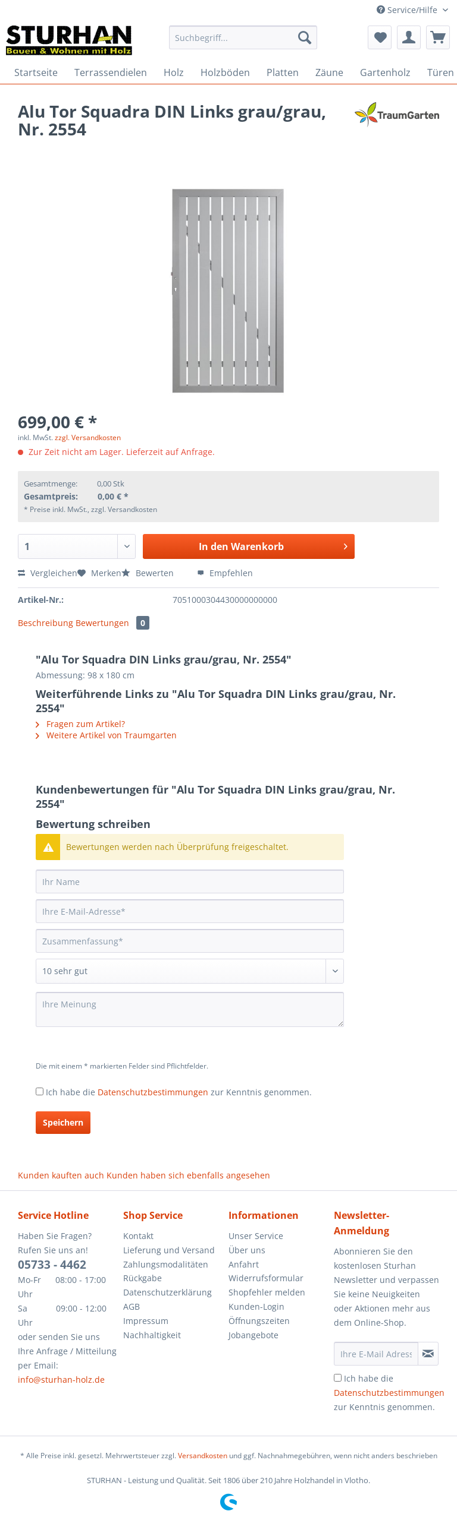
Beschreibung (45, 622)
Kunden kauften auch (61, 1175)
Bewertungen (112, 622)
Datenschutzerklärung (167, 1292)
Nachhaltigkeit (152, 1335)
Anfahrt (243, 1264)
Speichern (63, 1122)
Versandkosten (202, 1456)
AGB (131, 1306)
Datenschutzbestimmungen (153, 1092)
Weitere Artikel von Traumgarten (106, 735)
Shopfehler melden (266, 1292)
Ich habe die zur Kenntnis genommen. (179, 1092)
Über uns (246, 1250)
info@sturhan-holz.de (61, 1379)
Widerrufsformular (265, 1278)
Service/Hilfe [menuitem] (408, 9)
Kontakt (138, 1235)
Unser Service (255, 1235)
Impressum (145, 1320)
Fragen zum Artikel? (80, 723)
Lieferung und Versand (169, 1250)
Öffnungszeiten (259, 1320)
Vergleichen (47, 573)
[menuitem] (243, 43)
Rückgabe (142, 1278)
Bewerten (148, 573)
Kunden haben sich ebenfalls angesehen (188, 1175)
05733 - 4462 (52, 1264)
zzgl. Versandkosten (88, 437)
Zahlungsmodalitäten (165, 1264)
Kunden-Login (256, 1306)
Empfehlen (225, 573)
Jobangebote (253, 1335)
